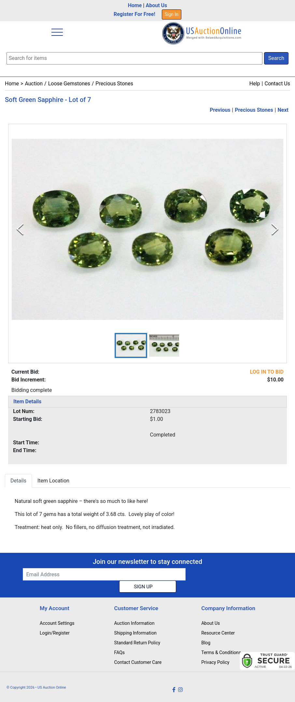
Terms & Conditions (221, 652)
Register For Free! (134, 14)
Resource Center (218, 633)
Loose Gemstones (69, 83)
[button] (131, 345)
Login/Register (55, 633)
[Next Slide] (275, 229)
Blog (205, 642)
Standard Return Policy (137, 642)
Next (283, 110)
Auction (34, 83)
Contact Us (277, 83)
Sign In (171, 14)
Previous (220, 110)
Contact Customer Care (138, 662)
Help (254, 83)
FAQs (119, 652)
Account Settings (57, 623)
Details (18, 481)
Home (135, 5)
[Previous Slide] (20, 229)
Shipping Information (135, 633)
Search (276, 58)
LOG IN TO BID (267, 372)
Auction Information (134, 623)
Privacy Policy (215, 662)
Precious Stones (114, 83)
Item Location (53, 481)
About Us (156, 5)
